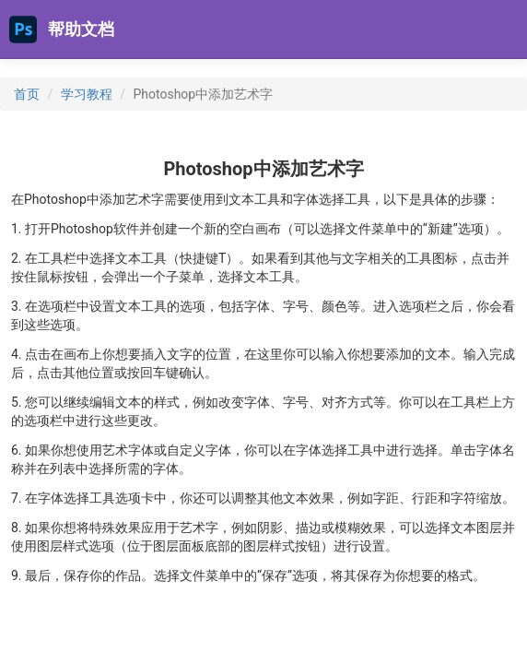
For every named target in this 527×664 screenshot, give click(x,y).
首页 (27, 94)
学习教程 (86, 94)
